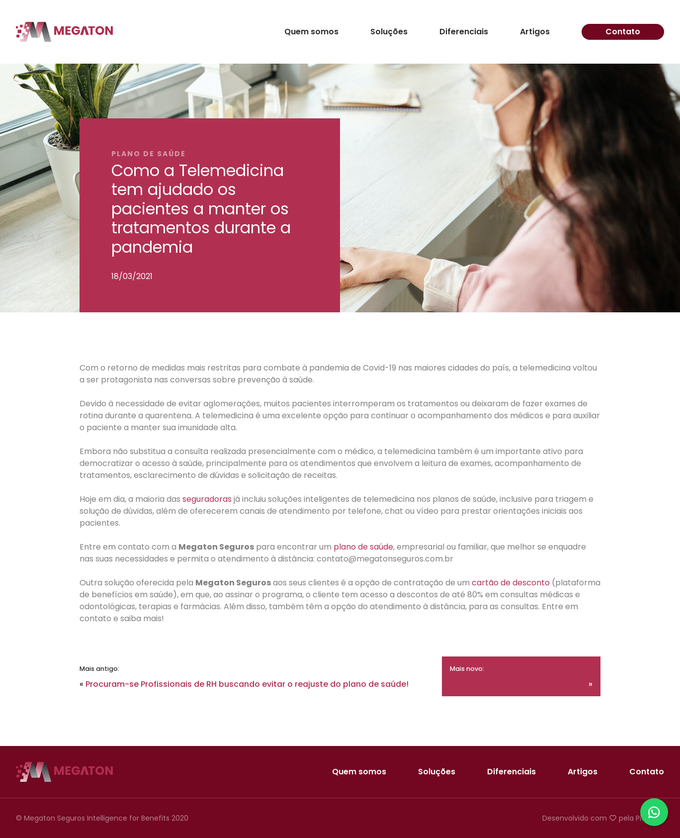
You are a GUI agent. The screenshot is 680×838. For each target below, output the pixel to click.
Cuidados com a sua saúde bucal (518, 684)
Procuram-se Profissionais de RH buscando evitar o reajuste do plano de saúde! (247, 684)
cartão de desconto (511, 582)
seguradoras (207, 499)
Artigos (535, 32)
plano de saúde (363, 547)
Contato (622, 31)
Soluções (389, 32)
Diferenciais (463, 32)
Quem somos (311, 32)
